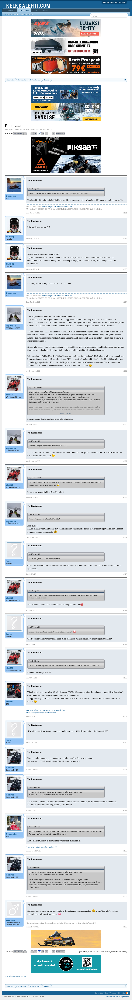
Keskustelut (24, 10)
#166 (125, 424)
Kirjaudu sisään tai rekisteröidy (114, 2)
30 (53, 133)
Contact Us (99, 993)
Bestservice (11, 834)
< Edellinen (18, 133)
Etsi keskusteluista (11, 14)
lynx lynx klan (40, 129)
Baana (17, 129)
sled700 (9, 395)
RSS (127, 993)
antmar (9, 702)
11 (46, 133)
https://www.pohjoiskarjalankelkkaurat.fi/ (41, 713)
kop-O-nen (11, 326)
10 (43, 133)
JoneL (9, 561)
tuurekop (10, 237)
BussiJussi (11, 196)
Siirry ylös (121, 993)
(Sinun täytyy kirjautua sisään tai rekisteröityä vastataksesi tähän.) (103, 952)
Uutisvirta (11, 10)
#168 (125, 498)
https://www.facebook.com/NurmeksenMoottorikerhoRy (46, 710)
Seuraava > (60, 133)
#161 (125, 213)
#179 (125, 896)
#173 (125, 678)
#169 (125, 537)
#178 (125, 851)
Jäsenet (45, 10)
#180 (125, 927)
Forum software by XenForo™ (23, 997)
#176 (125, 769)
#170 (125, 574)
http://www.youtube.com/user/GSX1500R (57, 206)
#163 (125, 269)
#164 (125, 302)
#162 (125, 238)
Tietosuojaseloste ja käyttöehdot (117, 997)
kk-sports (10, 920)
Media (36, 10)
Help (106, 993)
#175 (125, 742)
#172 (125, 644)
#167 (125, 461)
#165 (125, 371)
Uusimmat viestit (27, 14)
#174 (125, 717)
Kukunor (10, 768)
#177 (125, 810)
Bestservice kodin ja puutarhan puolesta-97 (41, 847)
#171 (125, 610)
